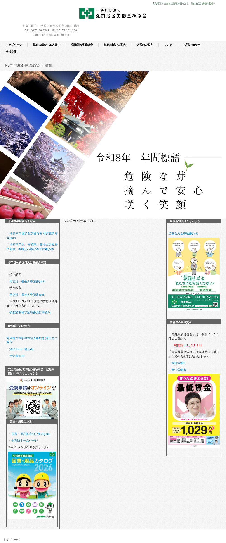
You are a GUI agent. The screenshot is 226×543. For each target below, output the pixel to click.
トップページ (14, 44)
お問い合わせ (191, 44)
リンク (168, 44)
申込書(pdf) (16, 355)
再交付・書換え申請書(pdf (26, 294)
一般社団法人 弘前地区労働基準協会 (113, 14)
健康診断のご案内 (115, 44)
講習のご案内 (145, 44)
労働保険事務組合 (82, 44)
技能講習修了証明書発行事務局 (30, 312)
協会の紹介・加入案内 (46, 44)
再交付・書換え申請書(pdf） (28, 281)
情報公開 (11, 51)
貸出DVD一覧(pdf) (21, 349)
